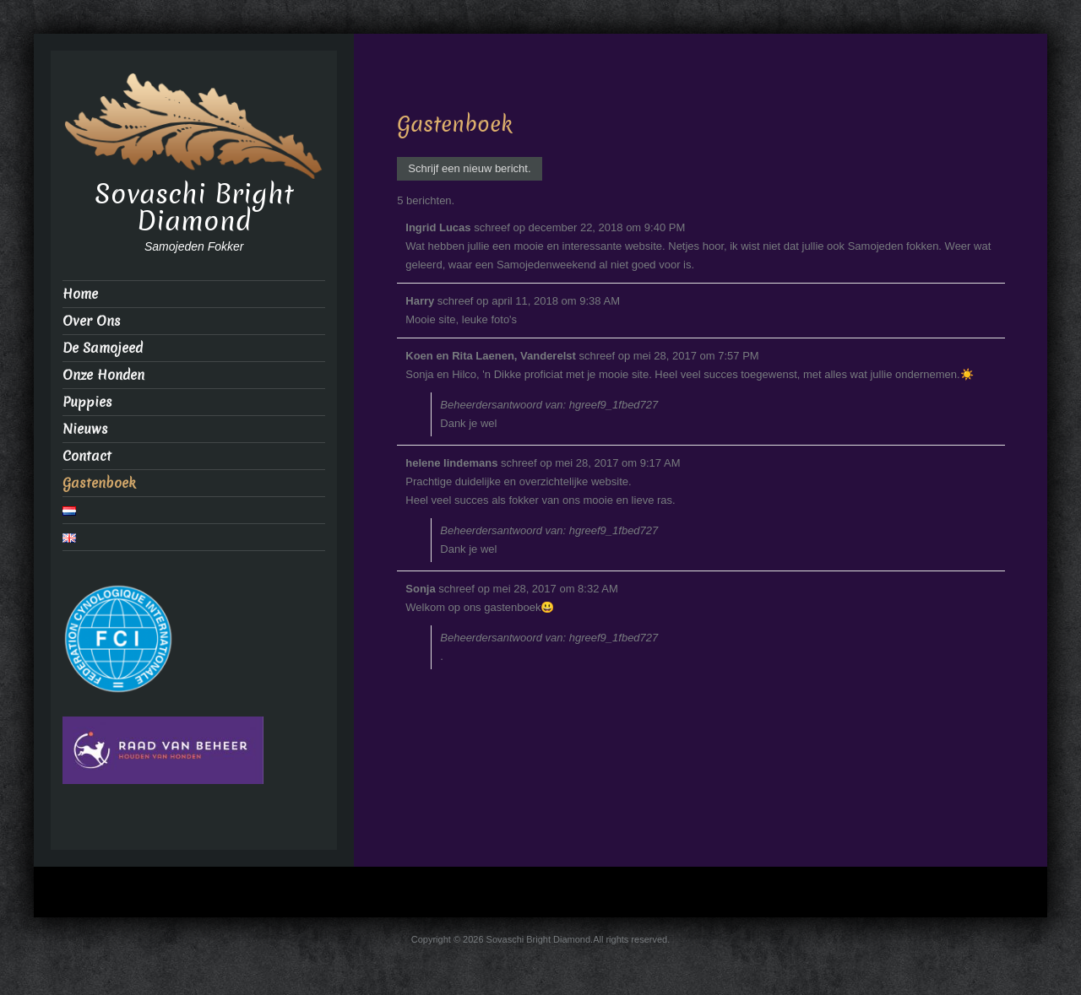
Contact (86, 456)
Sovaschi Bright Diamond (194, 208)
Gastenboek (99, 483)
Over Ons (91, 321)
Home (80, 294)
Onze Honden (103, 375)
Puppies (87, 402)
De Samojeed (102, 348)
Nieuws (85, 429)
